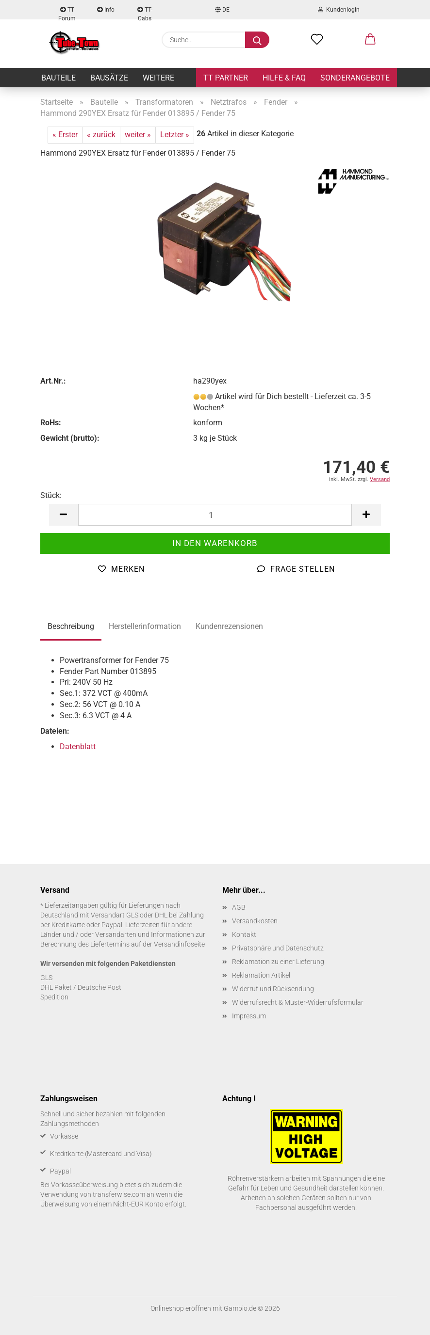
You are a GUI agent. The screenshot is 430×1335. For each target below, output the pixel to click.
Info (106, 9)
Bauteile (58, 77)
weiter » (138, 134)
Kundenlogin (339, 9)
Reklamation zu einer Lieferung (278, 961)
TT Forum (67, 12)
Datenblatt (78, 746)
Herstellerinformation (145, 626)
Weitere (158, 77)
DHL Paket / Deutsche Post (80, 987)
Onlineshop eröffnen (180, 1308)
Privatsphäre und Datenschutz (278, 948)
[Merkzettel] (317, 39)
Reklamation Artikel (261, 975)
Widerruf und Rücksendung (273, 989)
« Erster (65, 134)
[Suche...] (257, 40)
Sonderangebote (355, 77)
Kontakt (244, 934)
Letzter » (174, 134)
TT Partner (225, 77)
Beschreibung (71, 626)
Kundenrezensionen (229, 626)
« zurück (101, 134)
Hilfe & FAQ (284, 77)
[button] (370, 39)
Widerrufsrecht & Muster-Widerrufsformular (298, 1002)
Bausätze (109, 77)
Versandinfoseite (179, 944)
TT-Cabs (144, 12)
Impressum (249, 1016)
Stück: (51, 495)
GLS (46, 977)
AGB (239, 907)
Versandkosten (255, 921)
